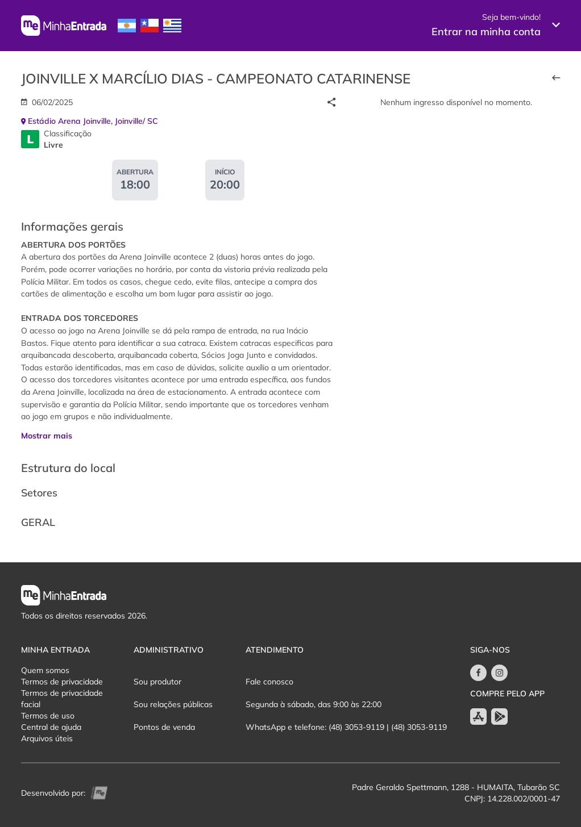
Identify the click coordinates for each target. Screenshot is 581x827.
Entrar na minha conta (486, 31)
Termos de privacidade (62, 681)
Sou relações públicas (173, 704)
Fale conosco (269, 681)
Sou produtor (157, 681)
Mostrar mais (46, 436)
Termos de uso (47, 716)
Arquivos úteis (47, 738)
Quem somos (45, 670)
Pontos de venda (164, 727)
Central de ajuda (51, 727)
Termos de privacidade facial (62, 698)
